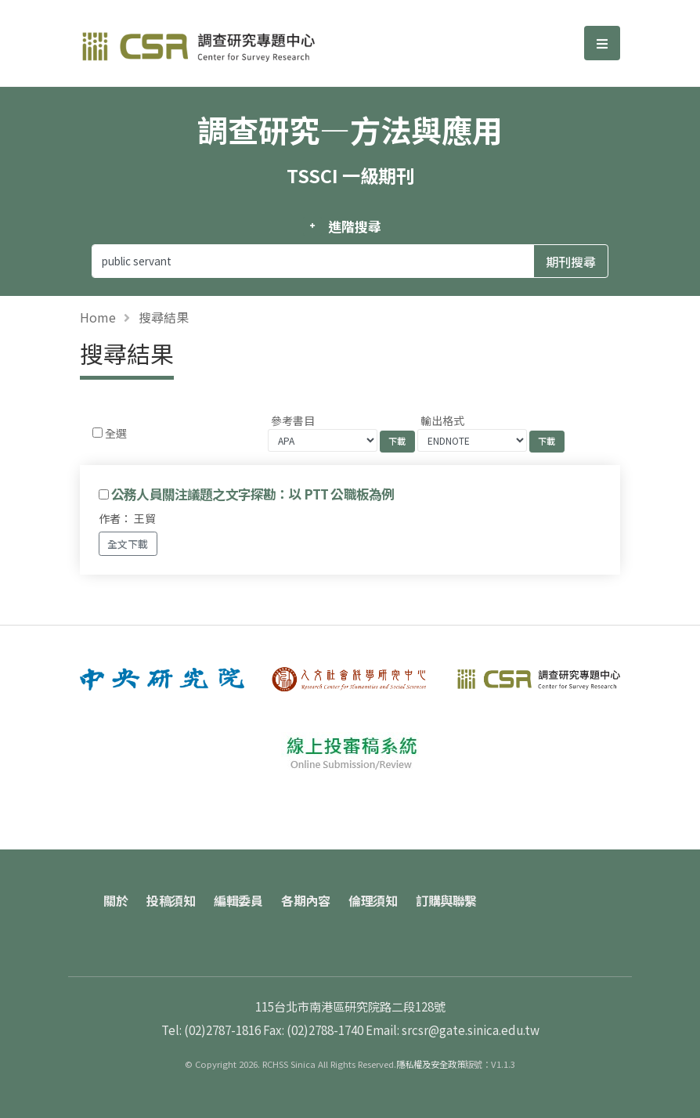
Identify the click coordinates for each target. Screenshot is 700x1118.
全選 (116, 433)
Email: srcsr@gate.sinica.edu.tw (452, 1029)
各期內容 (305, 900)
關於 (115, 900)
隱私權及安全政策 (430, 1064)
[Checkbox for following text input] (97, 432)
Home (98, 317)
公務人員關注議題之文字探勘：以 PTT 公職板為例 (252, 494)
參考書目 (293, 420)
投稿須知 (170, 900)
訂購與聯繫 (446, 900)
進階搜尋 (354, 226)
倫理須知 (372, 900)
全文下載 (127, 543)
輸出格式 (442, 420)
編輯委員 (238, 900)
